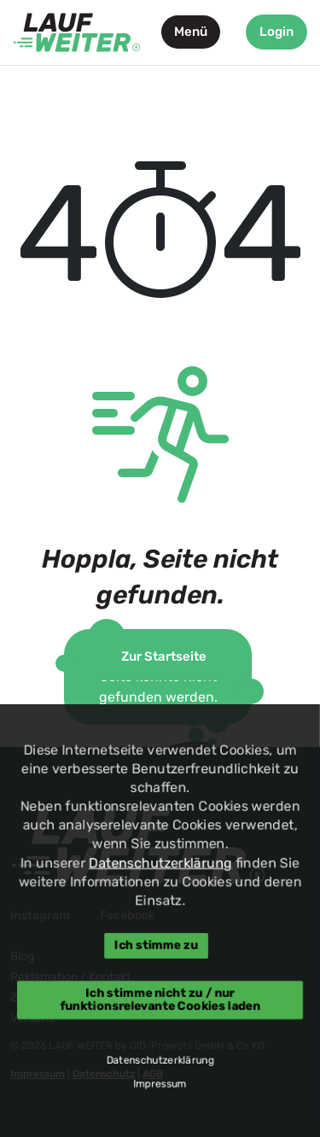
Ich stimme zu (155, 945)
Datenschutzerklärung (160, 862)
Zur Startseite (164, 656)
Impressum (160, 1084)
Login (276, 31)
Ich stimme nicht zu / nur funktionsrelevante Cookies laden (160, 999)
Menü (190, 31)
